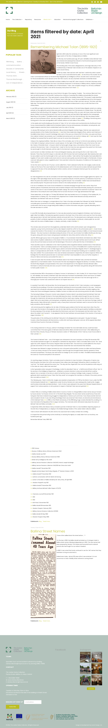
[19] (40, 334)
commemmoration (13, 65)
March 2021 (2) (10, 118)
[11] (92, 229)
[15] (46, 268)
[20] (47, 377)
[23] (45, 400)
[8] (41, 171)
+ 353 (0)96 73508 (13, 678)
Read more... (47, 521)
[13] (95, 242)
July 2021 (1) (9, 107)
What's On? (47, 19)
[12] (92, 235)
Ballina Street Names (48, 531)
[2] (78, 87)
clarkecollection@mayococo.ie (16, 664)
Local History (11, 72)
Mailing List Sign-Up (14, 702)
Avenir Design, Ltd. (97, 725)
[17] (51, 304)
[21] (49, 382)
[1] (81, 74)
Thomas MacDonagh (14, 79)
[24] (53, 404)
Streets (21, 72)
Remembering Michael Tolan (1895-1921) (64, 47)
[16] (73, 279)
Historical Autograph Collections (73, 19)
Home (8, 19)
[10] (78, 221)
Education (57, 19)
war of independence (14, 83)
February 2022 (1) (11, 96)
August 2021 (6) (10, 102)
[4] (59, 132)
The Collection (16, 19)
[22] (87, 386)
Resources (37, 19)
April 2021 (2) (10, 113)
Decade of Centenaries (15, 69)
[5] (89, 136)
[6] (79, 138)
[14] (62, 257)
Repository (28, 19)
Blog (40, 521)
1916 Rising (10, 62)
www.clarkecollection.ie (16, 680)
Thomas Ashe (11, 76)
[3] (82, 118)
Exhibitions (89, 19)
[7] (40, 162)
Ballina (19, 62)
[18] (42, 315)
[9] (84, 183)
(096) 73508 (40, 664)
